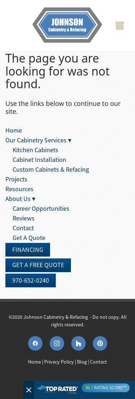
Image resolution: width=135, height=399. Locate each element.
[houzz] (78, 343)
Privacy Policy (59, 362)
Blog (82, 362)
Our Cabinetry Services (38, 140)
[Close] (28, 390)
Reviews (24, 218)
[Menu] (119, 26)
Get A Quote (29, 238)
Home (13, 130)
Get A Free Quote (38, 265)
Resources (19, 189)
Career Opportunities (41, 209)
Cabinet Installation (39, 160)
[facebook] (35, 343)
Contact (23, 228)
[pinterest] (100, 343)
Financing (27, 250)
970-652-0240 (30, 280)
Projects (16, 179)
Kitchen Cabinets (35, 150)
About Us (20, 199)
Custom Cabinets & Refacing (51, 169)
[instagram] (57, 343)
